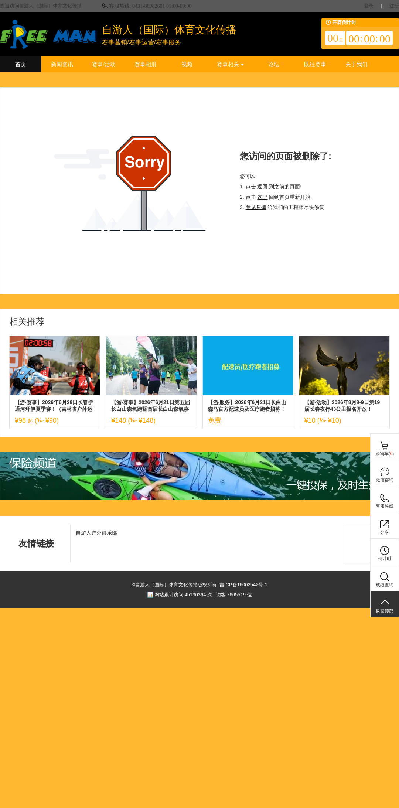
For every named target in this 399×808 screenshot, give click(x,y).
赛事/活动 (104, 64)
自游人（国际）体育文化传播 (169, 29)
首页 (20, 64)
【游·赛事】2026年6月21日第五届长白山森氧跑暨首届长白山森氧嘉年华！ (150, 405)
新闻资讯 (62, 64)
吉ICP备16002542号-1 (243, 584)
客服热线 (384, 506)
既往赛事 (315, 64)
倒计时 (384, 558)
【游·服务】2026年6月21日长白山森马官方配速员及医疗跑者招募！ (247, 405)
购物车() (384, 453)
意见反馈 (256, 207)
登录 (369, 5)
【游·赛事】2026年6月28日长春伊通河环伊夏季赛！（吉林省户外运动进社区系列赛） (54, 405)
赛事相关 (230, 64)
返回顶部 (384, 611)
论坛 (273, 64)
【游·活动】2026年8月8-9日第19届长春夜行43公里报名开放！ (342, 405)
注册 (394, 5)
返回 (262, 187)
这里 (262, 197)
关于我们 (356, 64)
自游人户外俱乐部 (96, 532)
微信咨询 (384, 480)
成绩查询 (384, 584)
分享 (384, 532)
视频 (186, 64)
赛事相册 (145, 64)
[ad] (199, 498)
